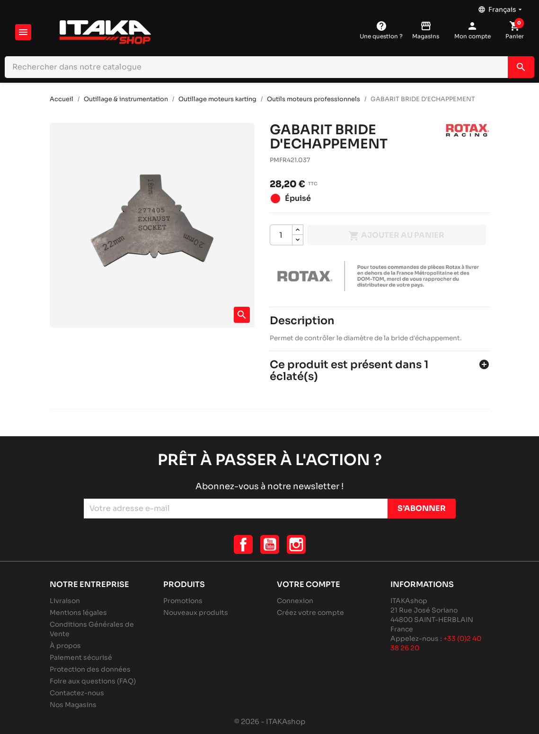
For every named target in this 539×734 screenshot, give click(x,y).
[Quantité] (281, 235)
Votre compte (308, 584)
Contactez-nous (77, 693)
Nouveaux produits (195, 612)
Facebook (243, 544)
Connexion (295, 600)
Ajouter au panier (396, 236)
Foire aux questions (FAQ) (93, 681)
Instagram (296, 544)
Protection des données (90, 669)
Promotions (183, 600)
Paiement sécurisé (81, 657)
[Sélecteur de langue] (501, 7)
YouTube (269, 544)
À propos (65, 645)
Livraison (65, 600)
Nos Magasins (73, 704)
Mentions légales (78, 612)
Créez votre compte (310, 612)
